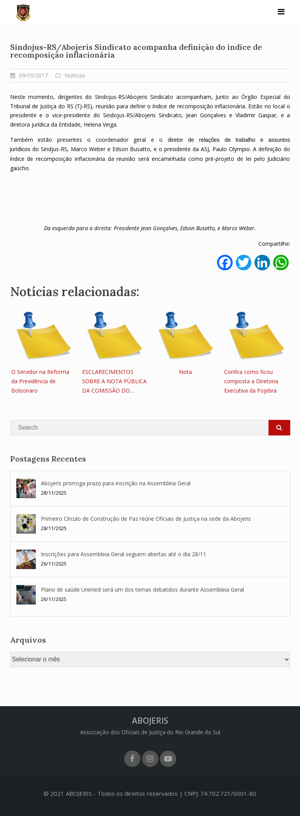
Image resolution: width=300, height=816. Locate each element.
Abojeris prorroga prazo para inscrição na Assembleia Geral (116, 483)
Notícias (75, 75)
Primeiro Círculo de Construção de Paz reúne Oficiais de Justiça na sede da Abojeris (146, 518)
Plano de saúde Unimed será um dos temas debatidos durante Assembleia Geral (143, 589)
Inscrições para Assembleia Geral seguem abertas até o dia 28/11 (123, 554)
